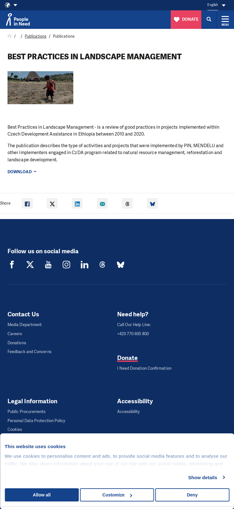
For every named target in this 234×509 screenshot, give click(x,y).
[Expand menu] (225, 19)
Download (20, 171)
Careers (15, 333)
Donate (127, 358)
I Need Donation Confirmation (144, 368)
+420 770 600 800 (133, 333)
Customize (117, 494)
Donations (17, 343)
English (212, 5)
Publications (35, 36)
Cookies (15, 429)
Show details (202, 477)
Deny (192, 494)
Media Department (25, 324)
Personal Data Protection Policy (36, 420)
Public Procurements (27, 411)
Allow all (42, 494)
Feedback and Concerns (29, 351)
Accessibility (128, 411)
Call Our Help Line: (134, 324)
